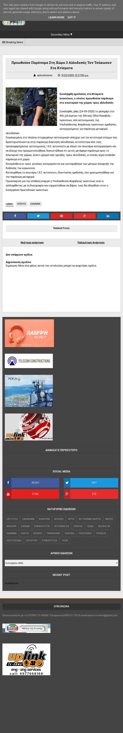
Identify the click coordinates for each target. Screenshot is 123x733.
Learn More (56, 17)
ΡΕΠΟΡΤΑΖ (32, 540)
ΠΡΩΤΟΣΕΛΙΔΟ (14, 540)
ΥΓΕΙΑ (65, 540)
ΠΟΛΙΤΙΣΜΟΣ (85, 533)
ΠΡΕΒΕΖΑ (101, 533)
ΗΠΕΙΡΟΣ (21, 204)
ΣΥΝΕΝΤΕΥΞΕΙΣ (49, 540)
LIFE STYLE (12, 519)
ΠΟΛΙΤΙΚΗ (69, 533)
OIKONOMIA (28, 519)
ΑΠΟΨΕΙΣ (59, 519)
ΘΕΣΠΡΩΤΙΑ (104, 526)
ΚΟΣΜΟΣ (37, 533)
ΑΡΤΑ (71, 519)
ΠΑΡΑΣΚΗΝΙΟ (53, 533)
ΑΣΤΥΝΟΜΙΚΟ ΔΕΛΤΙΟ (90, 519)
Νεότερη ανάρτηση (32, 242)
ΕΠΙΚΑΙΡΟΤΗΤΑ (42, 526)
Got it (72, 17)
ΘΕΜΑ (90, 526)
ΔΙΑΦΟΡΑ (11, 526)
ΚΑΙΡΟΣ (25, 533)
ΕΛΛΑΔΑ (25, 526)
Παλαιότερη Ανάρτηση (91, 242)
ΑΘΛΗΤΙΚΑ (44, 519)
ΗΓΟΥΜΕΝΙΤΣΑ (61, 526)
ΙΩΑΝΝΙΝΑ (35, 204)
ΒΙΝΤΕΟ (109, 519)
